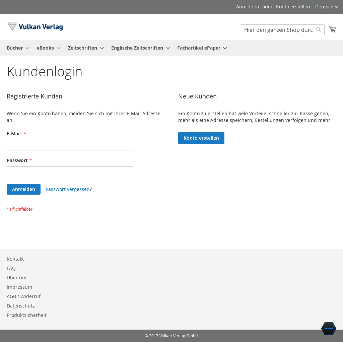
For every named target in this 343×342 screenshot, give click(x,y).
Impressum (19, 287)
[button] (326, 7)
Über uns (17, 277)
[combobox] (283, 29)
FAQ (11, 268)
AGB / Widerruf (24, 296)
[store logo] (35, 26)
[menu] (171, 48)
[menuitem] (16, 48)
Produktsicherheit (27, 315)
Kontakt (15, 259)
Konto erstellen (293, 6)
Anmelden (247, 6)
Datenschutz (21, 305)
